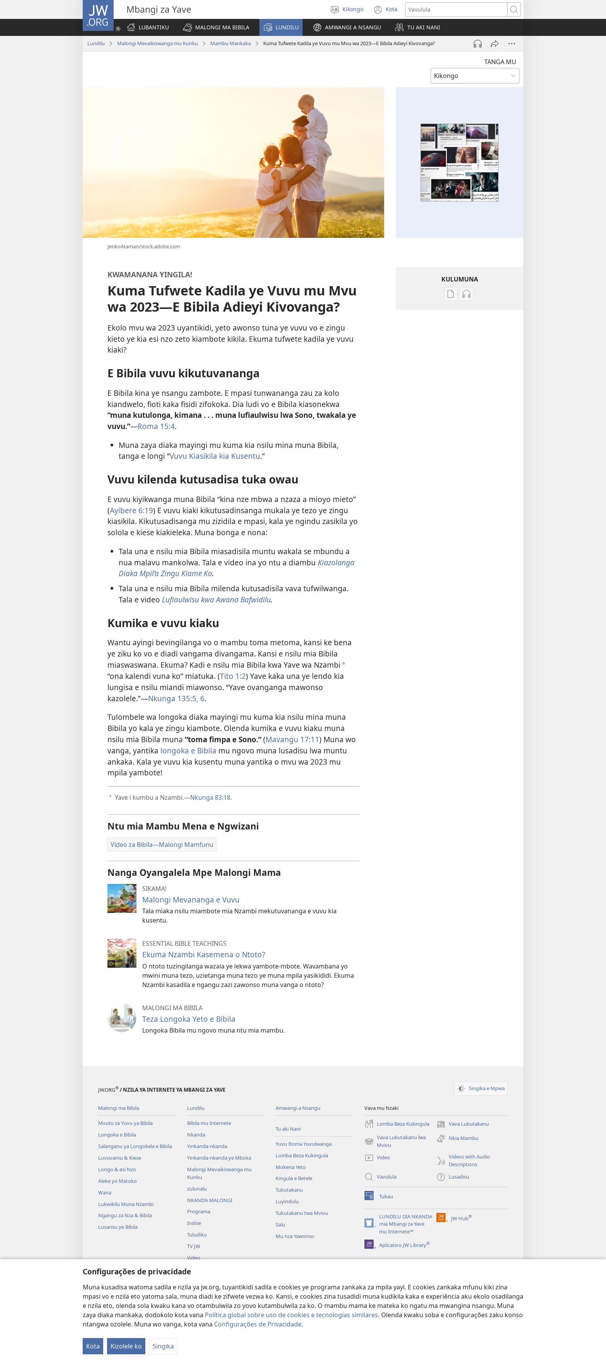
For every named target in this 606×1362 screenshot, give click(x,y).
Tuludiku (197, 1234)
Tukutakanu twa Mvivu (302, 1212)
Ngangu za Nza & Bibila (125, 1215)
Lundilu (96, 43)
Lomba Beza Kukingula (302, 1155)
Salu (280, 1224)
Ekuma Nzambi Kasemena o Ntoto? (203, 954)
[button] (216, 27)
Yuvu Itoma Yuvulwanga (304, 1143)
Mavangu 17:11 (292, 739)
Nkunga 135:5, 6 (176, 698)
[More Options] (512, 43)
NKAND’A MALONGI (209, 1200)
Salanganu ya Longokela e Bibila (135, 1146)
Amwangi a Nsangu (298, 1107)
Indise (194, 1223)
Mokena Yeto (291, 1167)
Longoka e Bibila (117, 1134)
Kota (93, 1346)
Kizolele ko (126, 1346)
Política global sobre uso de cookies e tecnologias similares (291, 1315)
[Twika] (495, 43)
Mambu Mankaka (230, 43)
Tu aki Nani (288, 1128)
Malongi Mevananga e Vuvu (191, 899)
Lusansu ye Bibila (118, 1226)
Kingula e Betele (294, 1178)
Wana (104, 1192)
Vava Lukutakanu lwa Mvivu (395, 1141)
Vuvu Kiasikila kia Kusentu (215, 456)
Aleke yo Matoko (117, 1180)
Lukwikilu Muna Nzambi (125, 1204)
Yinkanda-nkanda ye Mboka (219, 1157)
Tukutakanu (289, 1189)
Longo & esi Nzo (117, 1169)
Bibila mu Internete (209, 1122)
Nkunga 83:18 (210, 797)
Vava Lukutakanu (462, 1124)
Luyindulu (287, 1201)
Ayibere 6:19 (131, 510)
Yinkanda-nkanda (207, 1146)
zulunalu (197, 1188)
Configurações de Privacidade (257, 1324)
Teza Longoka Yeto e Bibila (188, 1019)
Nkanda (196, 1134)
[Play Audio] (478, 43)
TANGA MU (500, 62)
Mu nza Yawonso (295, 1236)
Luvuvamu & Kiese (119, 1157)
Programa (198, 1211)
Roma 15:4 (156, 426)
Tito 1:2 (233, 676)
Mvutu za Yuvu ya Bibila (125, 1122)
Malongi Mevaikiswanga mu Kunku (157, 43)
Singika (163, 1346)
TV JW (193, 1246)
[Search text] (456, 9)
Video (193, 1257)
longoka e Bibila (188, 750)
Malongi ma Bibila (118, 1107)
